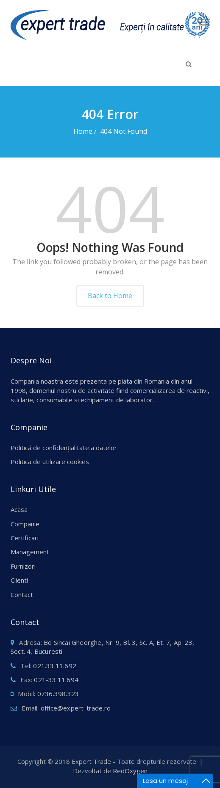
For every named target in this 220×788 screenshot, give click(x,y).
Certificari (25, 538)
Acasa (19, 509)
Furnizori (23, 566)
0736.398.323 (58, 693)
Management (30, 551)
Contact (22, 594)
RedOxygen (130, 770)
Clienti (19, 580)
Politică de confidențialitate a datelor (64, 447)
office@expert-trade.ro (76, 708)
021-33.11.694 (56, 679)
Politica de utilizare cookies (50, 461)
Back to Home (110, 295)
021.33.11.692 (54, 665)
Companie (25, 524)
